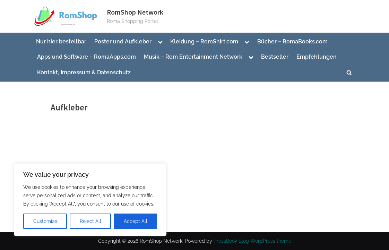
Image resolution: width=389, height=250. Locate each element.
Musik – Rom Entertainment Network (193, 56)
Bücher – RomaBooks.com (292, 41)
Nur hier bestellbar (61, 41)
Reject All (90, 221)
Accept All (135, 221)
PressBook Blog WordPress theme (252, 241)
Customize (45, 221)
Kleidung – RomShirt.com (204, 41)
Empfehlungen (316, 56)
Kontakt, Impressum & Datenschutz (84, 72)
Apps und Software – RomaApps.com (86, 56)
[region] (90, 199)
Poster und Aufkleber (123, 41)
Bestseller (274, 56)
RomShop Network (135, 12)
